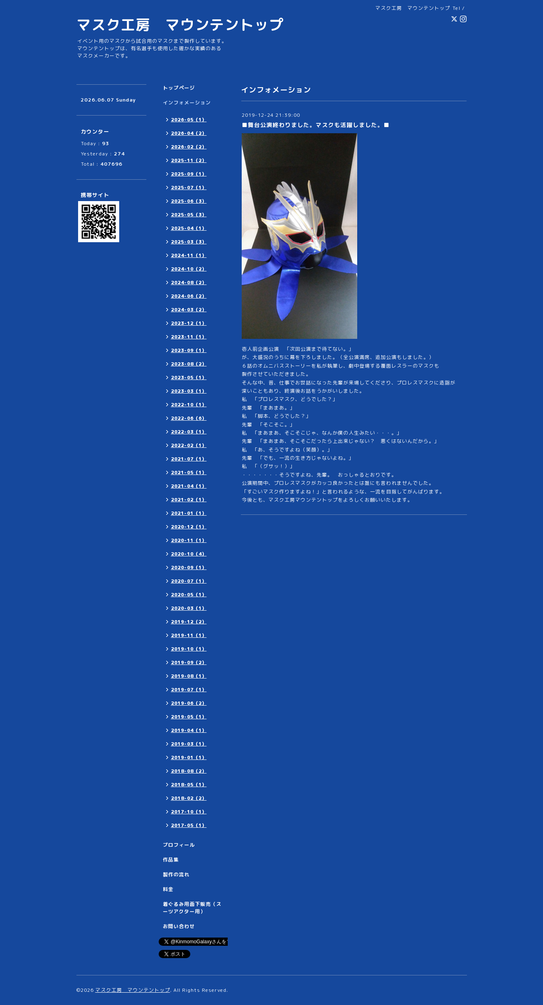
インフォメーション (187, 102)
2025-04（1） (189, 228)
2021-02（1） (189, 499)
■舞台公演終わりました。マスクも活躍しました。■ (316, 125)
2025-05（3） (189, 214)
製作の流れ (176, 874)
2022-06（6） (189, 418)
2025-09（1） (189, 174)
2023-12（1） (189, 323)
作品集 (171, 859)
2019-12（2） (189, 621)
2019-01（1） (189, 757)
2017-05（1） (189, 825)
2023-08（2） (189, 364)
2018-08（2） (189, 771)
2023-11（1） (189, 336)
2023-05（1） (189, 377)
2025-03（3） (189, 242)
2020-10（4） (189, 554)
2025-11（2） (189, 160)
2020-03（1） (189, 608)
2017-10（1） (189, 811)
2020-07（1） (189, 581)
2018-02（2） (189, 798)
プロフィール (179, 844)
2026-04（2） (189, 133)
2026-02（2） (189, 147)
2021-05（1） (189, 472)
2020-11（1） (189, 540)
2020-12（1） (189, 526)
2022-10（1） (189, 404)
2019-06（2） (189, 703)
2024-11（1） (189, 255)
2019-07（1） (189, 689)
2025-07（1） (189, 187)
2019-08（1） (189, 676)
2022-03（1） (189, 431)
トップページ (179, 87)
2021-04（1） (189, 486)
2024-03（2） (189, 309)
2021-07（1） (189, 459)
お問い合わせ (179, 926)
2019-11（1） (189, 635)
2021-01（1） (189, 513)
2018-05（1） (189, 784)
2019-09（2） (189, 662)
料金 (168, 889)
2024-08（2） (189, 282)
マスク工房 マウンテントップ (180, 24)
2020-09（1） (189, 567)
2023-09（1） (189, 350)
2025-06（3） (189, 201)
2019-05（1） (189, 716)
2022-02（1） (189, 445)
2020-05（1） (189, 594)
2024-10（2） (189, 269)
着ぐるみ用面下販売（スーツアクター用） (192, 908)
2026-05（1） (189, 119)
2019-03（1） (189, 744)
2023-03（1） (189, 391)
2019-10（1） (189, 649)
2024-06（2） (189, 296)
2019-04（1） (189, 730)
